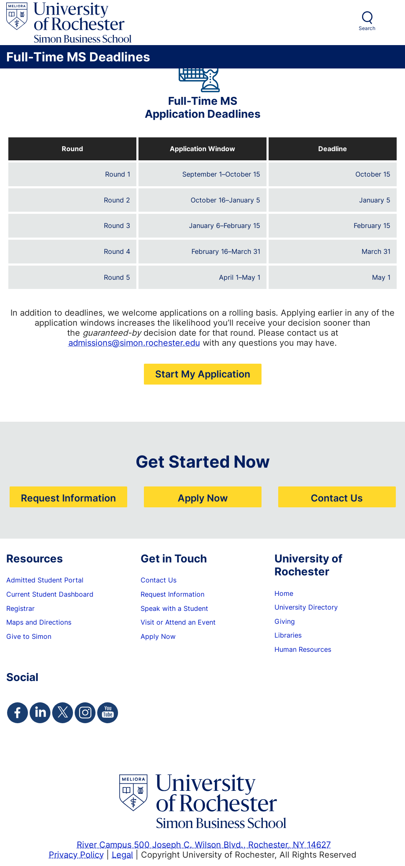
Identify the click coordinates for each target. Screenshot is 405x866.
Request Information (68, 497)
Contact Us (337, 497)
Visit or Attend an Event (178, 622)
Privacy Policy (76, 854)
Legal (122, 854)
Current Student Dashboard (49, 594)
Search (367, 28)
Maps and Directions (38, 622)
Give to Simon (28, 636)
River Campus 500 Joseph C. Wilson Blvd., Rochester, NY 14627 (204, 844)
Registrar (20, 608)
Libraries (288, 635)
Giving (284, 621)
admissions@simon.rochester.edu (134, 342)
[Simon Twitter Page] (62, 712)
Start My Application (202, 373)
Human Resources (302, 649)
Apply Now (203, 497)
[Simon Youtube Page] (107, 712)
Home (283, 593)
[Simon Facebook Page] (17, 712)
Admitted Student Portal (44, 580)
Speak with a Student (174, 608)
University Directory (306, 607)
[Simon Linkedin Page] (40, 712)
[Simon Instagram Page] (85, 712)
